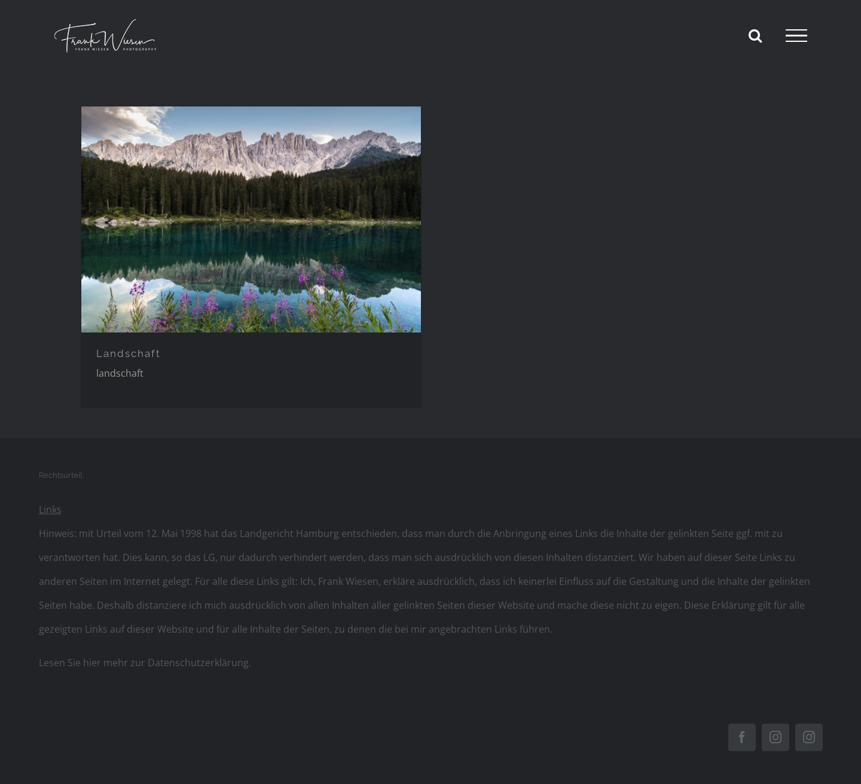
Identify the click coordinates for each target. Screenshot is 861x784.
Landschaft (128, 353)
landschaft (120, 373)
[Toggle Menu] (796, 35)
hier (92, 662)
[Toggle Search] (755, 35)
